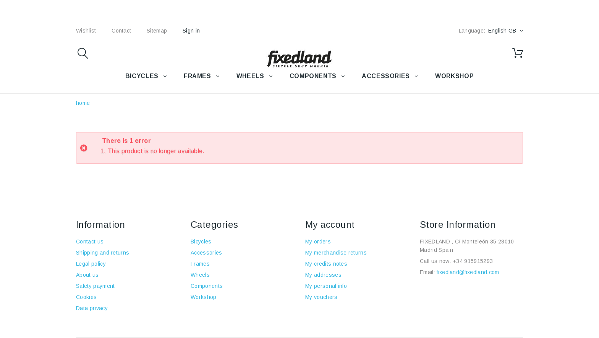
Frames (200, 264)
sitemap (157, 31)
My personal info (326, 286)
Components (207, 286)
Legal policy (91, 264)
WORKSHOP (454, 76)
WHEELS (250, 76)
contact (121, 31)
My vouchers (321, 297)
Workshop (204, 297)
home (83, 103)
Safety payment (95, 286)
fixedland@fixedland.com (468, 272)
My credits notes (326, 264)
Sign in (191, 31)
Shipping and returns (102, 253)
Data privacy (92, 308)
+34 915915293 (473, 261)
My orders (318, 241)
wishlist (86, 31)
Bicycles (201, 241)
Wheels (200, 275)
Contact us (90, 241)
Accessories (386, 76)
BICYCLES (142, 76)
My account (330, 224)
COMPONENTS (313, 76)
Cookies (86, 297)
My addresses (323, 275)
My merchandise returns (336, 253)
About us (87, 275)
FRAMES (197, 76)
